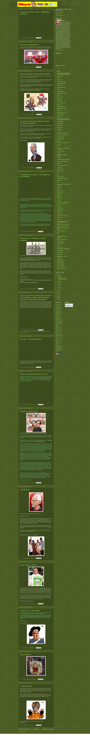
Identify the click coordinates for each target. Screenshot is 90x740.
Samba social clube (59, 337)
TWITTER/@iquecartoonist (60, 15)
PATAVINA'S (59, 211)
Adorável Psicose (60, 76)
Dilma (57, 315)
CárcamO (58, 140)
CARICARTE (59, 116)
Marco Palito (59, 187)
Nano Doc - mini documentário (30, 339)
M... (57, 182)
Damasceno (58, 313)
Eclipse (58, 146)
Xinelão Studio (59, 259)
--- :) (58, 67)
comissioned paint (59, 308)
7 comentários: (31, 37)
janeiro (59, 289)
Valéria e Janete (58, 346)
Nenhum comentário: (33, 231)
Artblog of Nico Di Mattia (61, 87)
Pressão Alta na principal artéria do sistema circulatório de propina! (35, 122)
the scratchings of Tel (61, 241)
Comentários (67, 306)
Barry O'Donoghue (60, 91)
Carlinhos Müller (60, 123)
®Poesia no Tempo (60, 264)
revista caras (58, 334)
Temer (57, 344)
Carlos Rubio (59, 125)
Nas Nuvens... (59, 196)
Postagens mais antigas (48, 729)
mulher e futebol (60, 192)
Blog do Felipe (59, 100)
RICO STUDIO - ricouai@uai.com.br (63, 224)
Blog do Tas (59, 104)
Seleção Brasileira (59, 339)
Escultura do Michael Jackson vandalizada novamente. (63, 279)
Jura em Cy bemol (60, 176)
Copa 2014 (58, 312)
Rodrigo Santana (58, 335)
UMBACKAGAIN (60, 250)
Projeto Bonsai (59, 217)
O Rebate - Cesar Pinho (61, 204)
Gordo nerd (59, 157)
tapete (57, 343)
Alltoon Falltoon (60, 79)
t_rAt (58, 234)
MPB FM (57, 332)
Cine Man (58, 131)
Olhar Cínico (59, 206)
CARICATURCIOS (60, 121)
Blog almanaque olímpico (61, 93)
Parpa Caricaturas (60, 209)
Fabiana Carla (58, 316)
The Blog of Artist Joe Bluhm (62, 239)
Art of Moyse (59, 85)
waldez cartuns (59, 254)
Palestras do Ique (59, 13)
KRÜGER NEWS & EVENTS (62, 178)
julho (59, 282)
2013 (58, 292)
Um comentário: (32, 114)
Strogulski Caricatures (61, 230)
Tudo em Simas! (60, 246)
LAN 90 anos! (25, 489)
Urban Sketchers (60, 252)
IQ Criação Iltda (27, 378)
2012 (58, 294)
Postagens (67, 304)
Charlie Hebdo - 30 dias (28, 565)
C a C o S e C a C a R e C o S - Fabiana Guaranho (62, 113)
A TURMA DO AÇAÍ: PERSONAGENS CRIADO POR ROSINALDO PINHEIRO (63, 74)
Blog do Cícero (59, 98)
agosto (59, 281)
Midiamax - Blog (60, 190)
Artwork (58, 89)
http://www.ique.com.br (59, 12)
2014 (58, 291)
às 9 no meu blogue (60, 266)
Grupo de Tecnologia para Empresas (63, 159)
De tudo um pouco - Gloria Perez (63, 142)
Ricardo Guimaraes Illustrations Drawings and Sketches (62, 222)
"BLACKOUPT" (26, 654)
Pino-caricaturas (60, 213)
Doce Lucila (59, 144)
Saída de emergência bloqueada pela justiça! (35, 74)
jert (57, 172)
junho (59, 284)
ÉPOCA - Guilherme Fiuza (61, 268)
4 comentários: (31, 482)
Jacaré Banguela (60, 167)
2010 (58, 297)
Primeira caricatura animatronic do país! (34, 374)
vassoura (57, 347)
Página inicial (36, 729)
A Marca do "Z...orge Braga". (30, 610)
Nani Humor (59, 194)
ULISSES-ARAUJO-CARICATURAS (63, 248)
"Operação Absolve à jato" (29, 411)
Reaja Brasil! (59, 219)
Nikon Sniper (59, 198)
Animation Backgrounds (61, 83)
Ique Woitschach (46, 331)
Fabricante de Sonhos (61, 151)
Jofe (58, 174)
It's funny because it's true (61, 165)
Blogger (50, 737)
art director (30, 331)
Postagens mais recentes (24, 729)
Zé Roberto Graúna (60, 261)
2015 (58, 275)
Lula (27, 332)
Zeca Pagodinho (58, 349)
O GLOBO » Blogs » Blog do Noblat (63, 202)
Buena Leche (59, 110)
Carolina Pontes (60, 127)
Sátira (58, 232)
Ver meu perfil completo (60, 50)
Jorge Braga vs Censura (26, 623)
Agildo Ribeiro (58, 304)
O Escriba (59, 200)
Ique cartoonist (40, 331)
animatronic (26, 331)
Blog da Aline (59, 95)
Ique (63, 20)
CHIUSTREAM (59, 129)
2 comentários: (31, 367)
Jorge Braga (33, 615)
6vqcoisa (58, 71)
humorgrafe (59, 163)
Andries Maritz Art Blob (61, 81)
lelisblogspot (59, 180)
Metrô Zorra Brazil (59, 330)
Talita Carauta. (58, 341)
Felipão (57, 318)
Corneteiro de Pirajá (60, 136)
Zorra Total (57, 350)
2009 (58, 299)
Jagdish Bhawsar (60, 169)
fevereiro (59, 287)
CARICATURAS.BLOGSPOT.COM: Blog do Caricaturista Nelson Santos (63, 119)
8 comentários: (31, 725)
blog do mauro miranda (61, 102)
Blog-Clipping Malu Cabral (61, 108)
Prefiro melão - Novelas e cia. (62, 215)
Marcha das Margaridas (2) (29, 44)
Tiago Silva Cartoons (60, 243)
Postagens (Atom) (24, 731)
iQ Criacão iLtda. (35, 331)
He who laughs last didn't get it (62, 161)
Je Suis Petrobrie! (26, 686)
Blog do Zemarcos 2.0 (61, 106)
